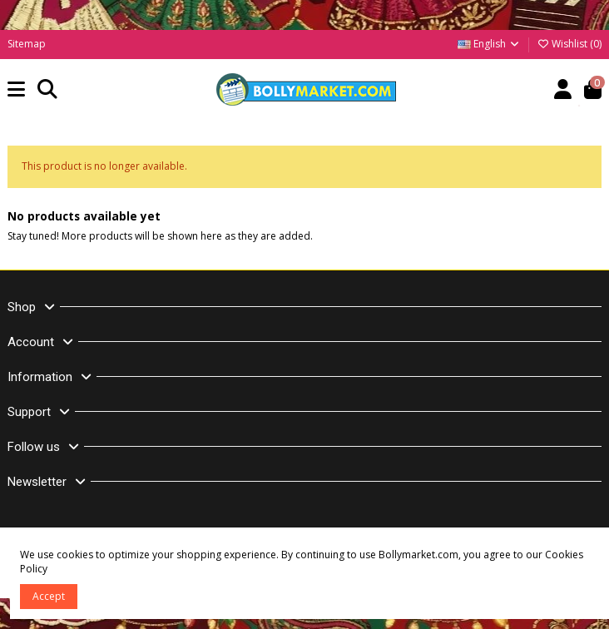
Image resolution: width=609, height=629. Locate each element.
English (489, 44)
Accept (48, 596)
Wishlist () (569, 44)
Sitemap (26, 44)
